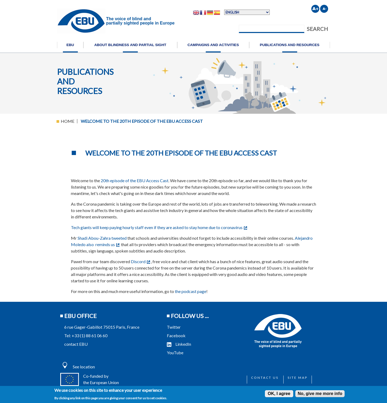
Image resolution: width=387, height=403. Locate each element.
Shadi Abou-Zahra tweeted (102, 238)
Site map (298, 378)
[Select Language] (247, 12)
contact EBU (76, 344)
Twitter (174, 326)
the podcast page (190, 291)
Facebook (176, 335)
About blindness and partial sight (130, 45)
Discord (140, 261)
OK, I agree (279, 393)
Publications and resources (290, 45)
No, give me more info (320, 393)
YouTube (175, 352)
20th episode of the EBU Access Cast (134, 180)
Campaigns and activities (213, 45)
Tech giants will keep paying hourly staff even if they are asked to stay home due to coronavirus (159, 227)
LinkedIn (179, 344)
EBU (70, 45)
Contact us (265, 378)
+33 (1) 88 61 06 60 (89, 335)
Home (67, 121)
